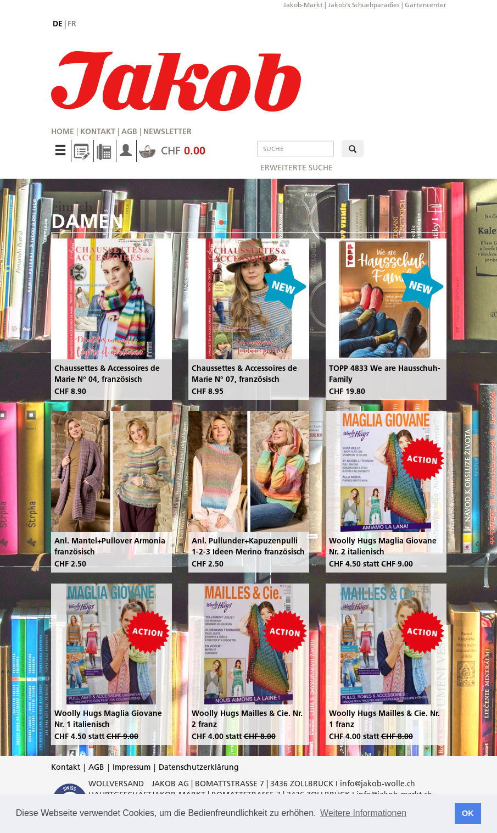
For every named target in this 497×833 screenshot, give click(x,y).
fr (72, 24)
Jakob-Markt (303, 5)
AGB (129, 131)
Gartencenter (425, 5)
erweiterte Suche (296, 168)
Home (62, 131)
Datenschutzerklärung (199, 767)
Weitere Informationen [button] (363, 813)
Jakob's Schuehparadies (364, 5)
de (58, 24)
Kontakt (97, 131)
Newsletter (167, 131)
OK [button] (468, 813)
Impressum (131, 767)
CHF (172, 150)
